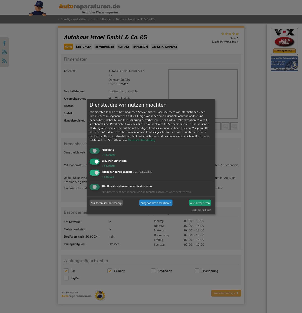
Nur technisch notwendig (106, 203)
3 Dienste (108, 166)
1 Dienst (108, 177)
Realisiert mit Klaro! (201, 210)
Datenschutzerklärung (141, 140)
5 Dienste (108, 154)
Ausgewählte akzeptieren (156, 203)
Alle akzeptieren (200, 203)
